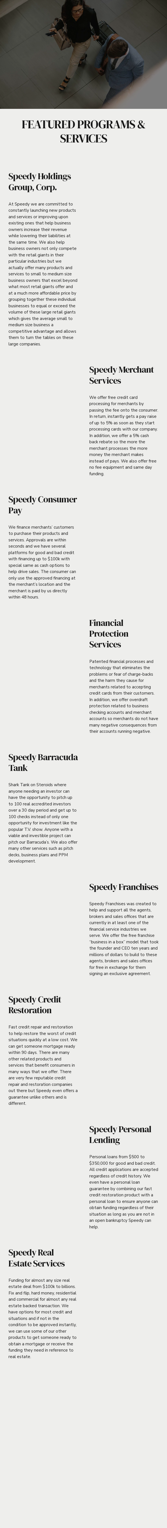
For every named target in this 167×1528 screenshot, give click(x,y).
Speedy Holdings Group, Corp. (39, 181)
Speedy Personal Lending (120, 1134)
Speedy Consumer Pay (42, 504)
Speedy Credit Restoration (34, 1004)
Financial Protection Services (108, 634)
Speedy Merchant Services (121, 374)
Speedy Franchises (123, 887)
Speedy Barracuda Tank (43, 762)
